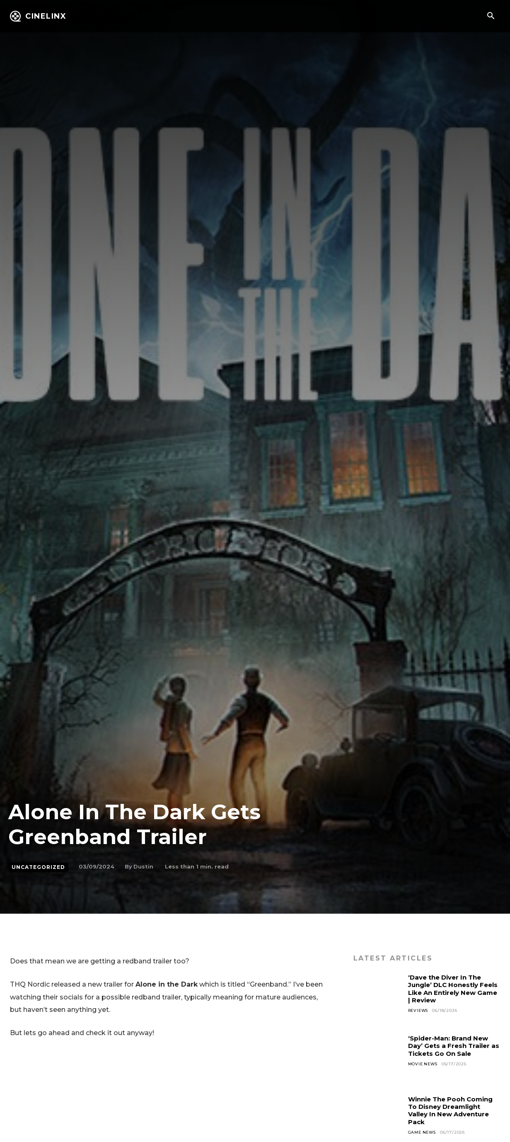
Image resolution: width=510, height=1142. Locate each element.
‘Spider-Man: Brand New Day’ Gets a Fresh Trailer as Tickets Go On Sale (451, 1045)
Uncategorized (38, 867)
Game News (423, 1132)
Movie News (424, 1064)
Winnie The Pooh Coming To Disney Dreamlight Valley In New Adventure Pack (453, 1110)
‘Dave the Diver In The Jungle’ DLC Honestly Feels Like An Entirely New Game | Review (448, 988)
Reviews (419, 1010)
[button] (490, 16)
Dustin (143, 866)
